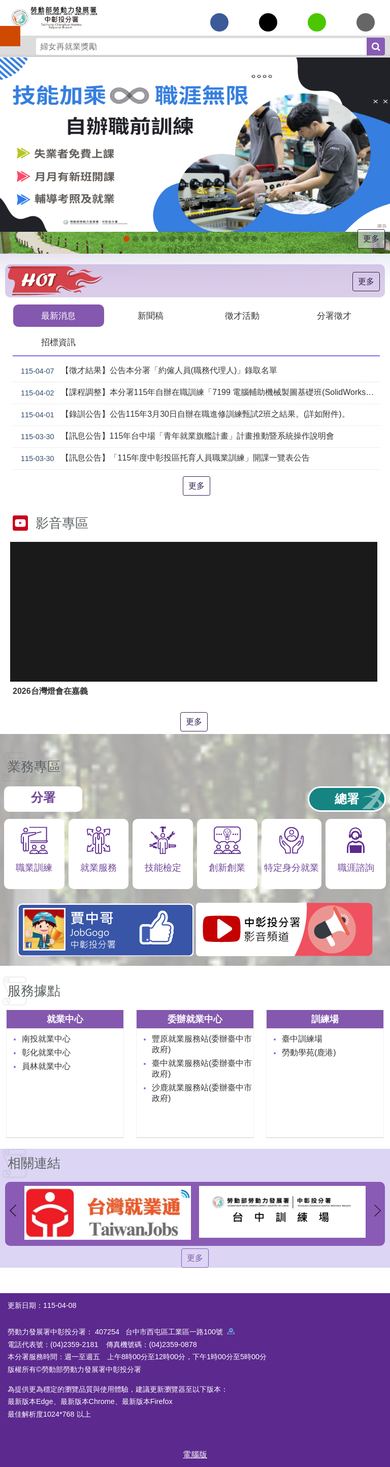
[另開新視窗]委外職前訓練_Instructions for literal (245, 239)
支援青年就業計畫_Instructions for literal (200, 239)
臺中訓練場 (302, 1037)
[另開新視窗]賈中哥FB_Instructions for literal (209, 239)
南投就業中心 (46, 1037)
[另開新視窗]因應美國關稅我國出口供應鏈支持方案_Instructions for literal (136, 239)
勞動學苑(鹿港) (309, 1051)
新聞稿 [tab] (151, 315)
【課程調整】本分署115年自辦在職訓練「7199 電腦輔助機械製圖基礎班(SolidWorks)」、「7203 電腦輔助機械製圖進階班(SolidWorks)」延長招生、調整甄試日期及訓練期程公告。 (198, 392)
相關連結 (34, 1162)
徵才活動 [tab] (242, 315)
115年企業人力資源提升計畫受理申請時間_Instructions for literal (154, 239)
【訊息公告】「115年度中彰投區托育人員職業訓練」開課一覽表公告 (163, 457)
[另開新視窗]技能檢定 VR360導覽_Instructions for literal (264, 239)
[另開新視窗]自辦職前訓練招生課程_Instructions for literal (126, 239)
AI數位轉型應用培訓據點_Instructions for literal (227, 239)
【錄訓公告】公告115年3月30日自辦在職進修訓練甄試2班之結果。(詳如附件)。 (183, 413)
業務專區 (34, 765)
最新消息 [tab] (58, 315)
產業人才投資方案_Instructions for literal (236, 239)
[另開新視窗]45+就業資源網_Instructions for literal (254, 239)
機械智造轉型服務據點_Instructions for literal (218, 239)
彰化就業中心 (46, 1051)
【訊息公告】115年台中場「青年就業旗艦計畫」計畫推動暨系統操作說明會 (175, 435)
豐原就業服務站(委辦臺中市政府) (202, 1043)
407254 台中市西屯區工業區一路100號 (165, 1331)
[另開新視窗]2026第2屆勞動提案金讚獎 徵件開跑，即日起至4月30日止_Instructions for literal (145, 239)
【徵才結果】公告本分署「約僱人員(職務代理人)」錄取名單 (147, 370)
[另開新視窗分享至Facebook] (219, 22)
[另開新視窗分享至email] (365, 22)
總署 (347, 798)
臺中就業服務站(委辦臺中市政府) (202, 1067)
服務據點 (34, 990)
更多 (371, 238)
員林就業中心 (46, 1065)
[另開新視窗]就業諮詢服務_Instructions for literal (190, 239)
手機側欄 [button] (5, 29)
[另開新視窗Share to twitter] (268, 22)
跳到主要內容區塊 (5, 5)
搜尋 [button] (376, 46)
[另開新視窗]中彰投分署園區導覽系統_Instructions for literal (181, 239)
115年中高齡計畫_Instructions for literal (163, 239)
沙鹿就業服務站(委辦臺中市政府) (202, 1092)
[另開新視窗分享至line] (317, 22)
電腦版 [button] (195, 1453)
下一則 (377, 1210)
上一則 (12, 1210)
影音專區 (62, 522)
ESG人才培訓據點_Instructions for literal (172, 239)
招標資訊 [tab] (58, 341)
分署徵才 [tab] (334, 315)
